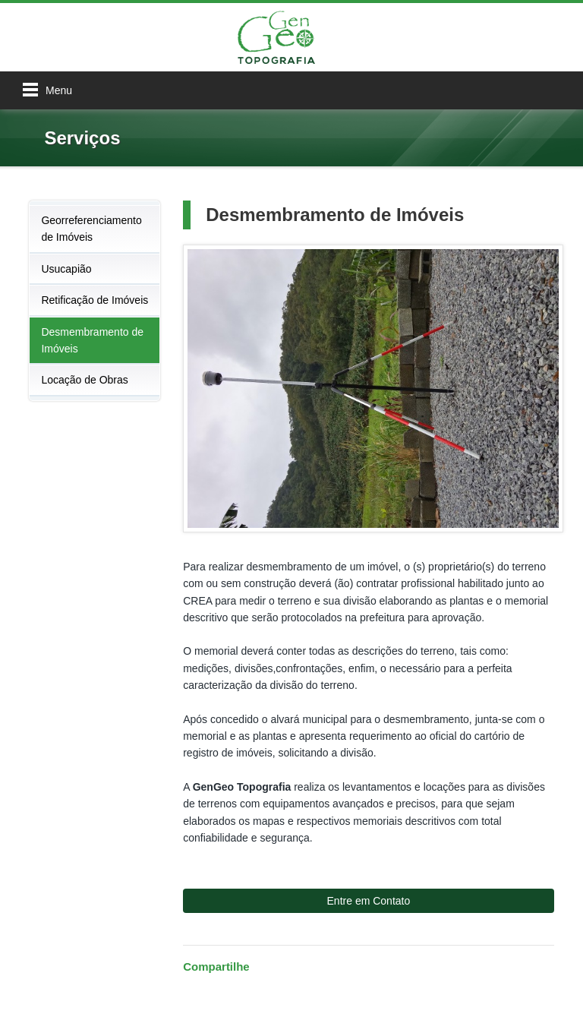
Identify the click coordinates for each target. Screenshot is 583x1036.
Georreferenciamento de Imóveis (91, 228)
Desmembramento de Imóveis (92, 340)
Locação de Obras (84, 380)
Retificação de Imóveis (94, 300)
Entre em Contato (369, 901)
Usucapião (66, 269)
